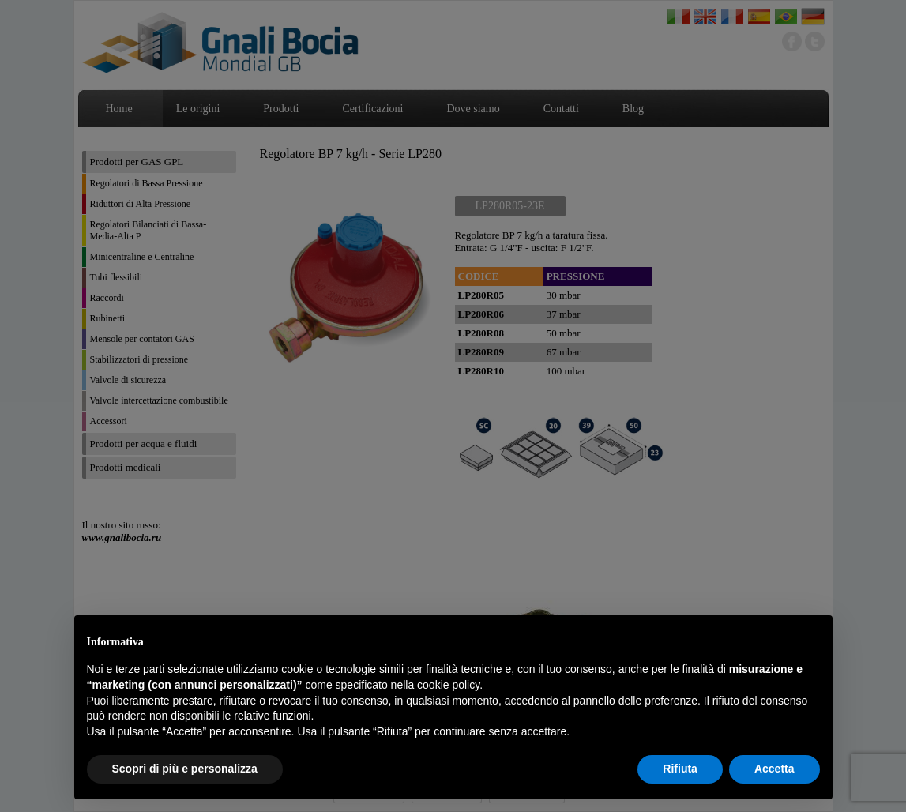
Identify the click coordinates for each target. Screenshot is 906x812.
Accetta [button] (774, 768)
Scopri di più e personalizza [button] (185, 768)
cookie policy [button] (448, 685)
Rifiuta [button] (680, 768)
